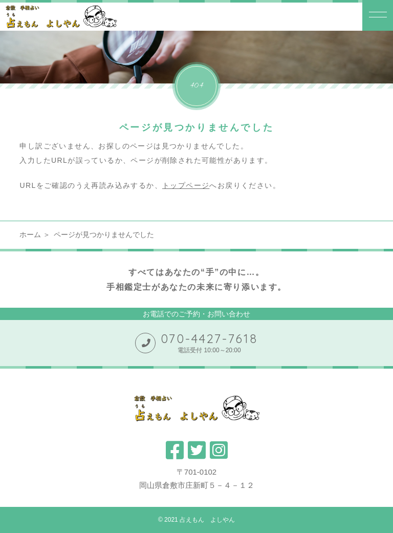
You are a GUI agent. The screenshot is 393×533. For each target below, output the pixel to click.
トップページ (185, 185)
